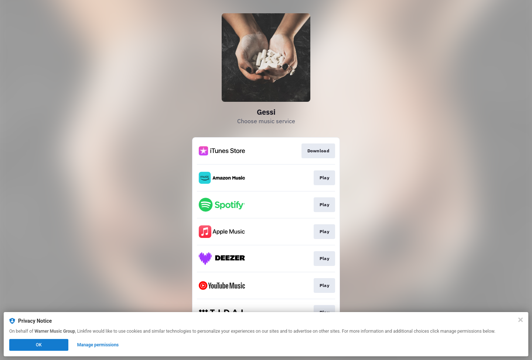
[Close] (520, 320)
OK (39, 344)
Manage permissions (98, 344)
